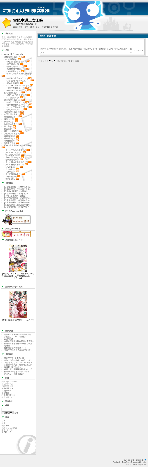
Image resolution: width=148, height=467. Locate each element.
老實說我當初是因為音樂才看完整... (19, 341)
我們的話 (7, 33)
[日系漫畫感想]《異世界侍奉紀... (17, 187)
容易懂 (7, 346)
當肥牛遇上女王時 (28, 20)
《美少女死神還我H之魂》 (16, 81)
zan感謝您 (8, 339)
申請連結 (5, 425)
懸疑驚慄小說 (9, 117)
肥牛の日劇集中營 (13, 165)
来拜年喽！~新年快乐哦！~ (15, 358)
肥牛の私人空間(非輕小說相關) (54, 49)
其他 (5, 417)
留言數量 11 (7, 393)
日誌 (10, 428)
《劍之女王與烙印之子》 (15, 107)
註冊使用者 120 (8, 395)
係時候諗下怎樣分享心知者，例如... (19, 343)
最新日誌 (7, 183)
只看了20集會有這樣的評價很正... (18, 350)
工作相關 (9, 177)
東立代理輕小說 (10, 100)
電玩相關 (8, 141)
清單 (77, 61)
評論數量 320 (7, 388)
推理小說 (8, 119)
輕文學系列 (10, 59)
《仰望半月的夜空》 (13, 88)
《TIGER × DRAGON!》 (15, 85)
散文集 (7, 126)
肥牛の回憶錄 (11, 157)
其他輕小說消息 (10, 133)
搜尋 (5, 405)
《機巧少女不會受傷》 (14, 95)
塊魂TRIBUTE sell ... (12, 367)
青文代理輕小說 (10, 112)
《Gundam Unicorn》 (14, 90)
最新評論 (7, 330)
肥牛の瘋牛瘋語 (75, 49)
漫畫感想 (8, 136)
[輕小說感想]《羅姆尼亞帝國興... (17, 205)
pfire (144, 462)
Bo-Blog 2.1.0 (139, 460)
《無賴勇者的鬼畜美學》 (15, 105)
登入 (3, 421)
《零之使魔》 (11, 97)
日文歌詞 (9, 172)
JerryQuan (126, 462)
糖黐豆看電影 (11, 160)
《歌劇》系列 (11, 83)
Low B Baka (10, 167)
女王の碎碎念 (11, 155)
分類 (5, 50)
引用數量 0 (6, 391)
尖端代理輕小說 (10, 93)
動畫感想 (8, 138)
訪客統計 (7, 401)
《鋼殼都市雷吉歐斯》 (14, 78)
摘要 (70, 61)
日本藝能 (9, 169)
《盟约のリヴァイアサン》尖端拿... (19, 362)
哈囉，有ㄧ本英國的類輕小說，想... (19, 369)
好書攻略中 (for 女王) (12, 286)
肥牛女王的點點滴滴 (13, 150)
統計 (5, 377)
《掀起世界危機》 (12, 109)
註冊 (3, 423)
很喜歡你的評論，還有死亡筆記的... (19, 365)
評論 (15, 428)
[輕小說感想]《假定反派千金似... (17, 189)
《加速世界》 (11, 71)
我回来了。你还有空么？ (14, 374)
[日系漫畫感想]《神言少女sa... (16, 194)
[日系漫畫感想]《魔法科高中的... (17, 202)
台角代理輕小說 (10, 57)
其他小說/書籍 (10, 131)
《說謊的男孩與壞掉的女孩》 (17, 73)
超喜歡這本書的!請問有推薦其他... (18, 334)
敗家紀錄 (9, 179)
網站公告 (8, 143)
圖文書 (7, 129)
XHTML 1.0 (6, 432)
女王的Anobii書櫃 (10, 228)
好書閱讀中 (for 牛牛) (12, 240)
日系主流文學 (9, 124)
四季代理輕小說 (10, 114)
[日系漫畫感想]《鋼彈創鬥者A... (17, 207)
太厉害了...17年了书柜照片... (16, 337)
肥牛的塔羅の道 (12, 174)
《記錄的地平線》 (12, 66)
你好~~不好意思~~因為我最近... (17, 372)
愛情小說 (8, 121)
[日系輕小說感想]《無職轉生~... (17, 191)
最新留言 (7, 354)
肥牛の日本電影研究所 (15, 162)
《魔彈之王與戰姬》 (13, 102)
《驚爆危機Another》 (14, 69)
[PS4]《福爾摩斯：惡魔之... (15, 196)
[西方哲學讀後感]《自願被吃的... (17, 198)
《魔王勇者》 (11, 64)
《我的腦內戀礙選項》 (14, 62)
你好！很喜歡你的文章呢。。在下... (19, 360)
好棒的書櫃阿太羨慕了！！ (15, 348)
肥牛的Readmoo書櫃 (12, 211)
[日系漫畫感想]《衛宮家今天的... (17, 200)
